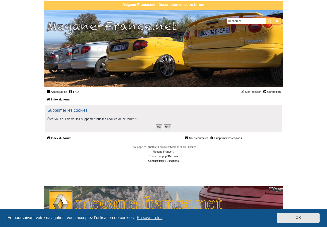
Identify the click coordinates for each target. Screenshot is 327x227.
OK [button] (298, 218)
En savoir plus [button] (149, 217)
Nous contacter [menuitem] (196, 138)
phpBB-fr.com (170, 156)
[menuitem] (73, 92)
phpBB (152, 147)
